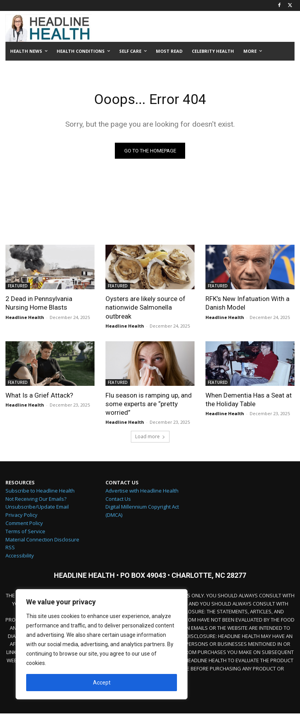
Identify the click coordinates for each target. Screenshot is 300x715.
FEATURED (18, 287)
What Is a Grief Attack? (39, 396)
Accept (102, 682)
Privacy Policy (21, 516)
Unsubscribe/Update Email (37, 508)
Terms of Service (25, 532)
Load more (150, 438)
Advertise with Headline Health (142, 492)
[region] (102, 644)
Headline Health (24, 318)
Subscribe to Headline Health (40, 492)
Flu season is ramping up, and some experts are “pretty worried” (148, 405)
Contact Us (118, 500)
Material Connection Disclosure (42, 541)
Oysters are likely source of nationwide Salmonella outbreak (145, 308)
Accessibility (19, 557)
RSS (10, 549)
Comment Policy (24, 525)
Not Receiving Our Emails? (35, 500)
